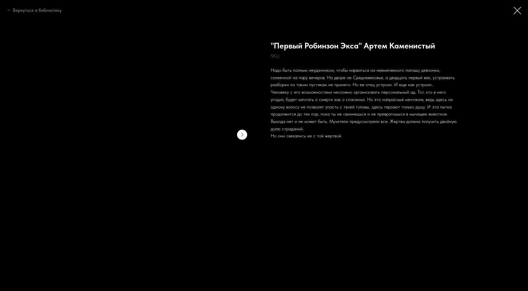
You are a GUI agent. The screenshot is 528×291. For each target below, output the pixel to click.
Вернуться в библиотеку (37, 10)
